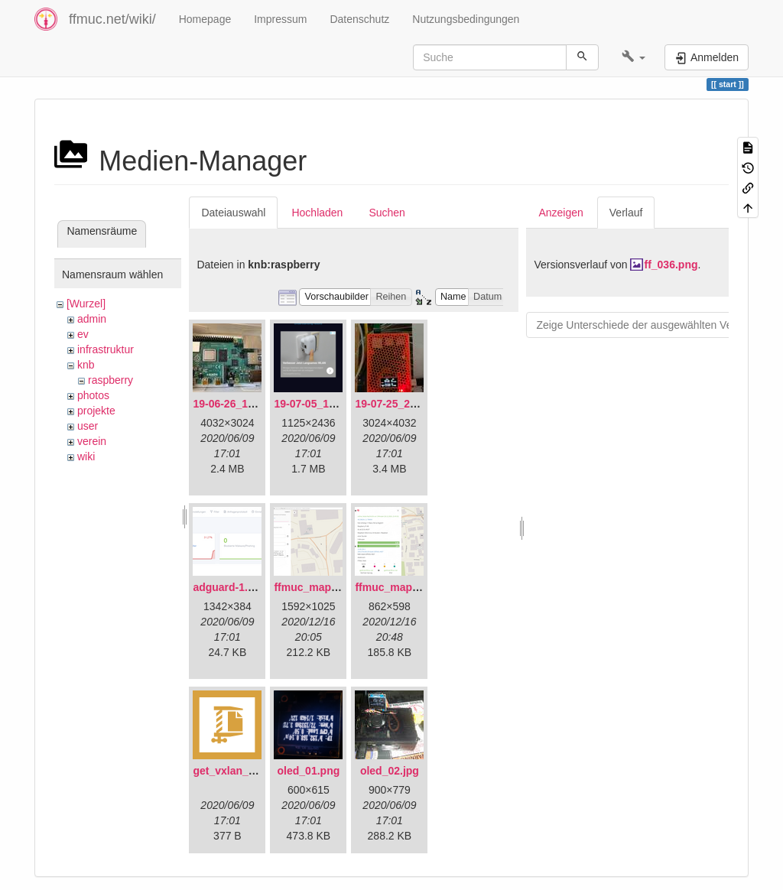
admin (91, 319)
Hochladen (317, 212)
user (87, 426)
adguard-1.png (230, 587)
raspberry (110, 380)
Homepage (205, 19)
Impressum (280, 19)
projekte (96, 410)
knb (86, 365)
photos (93, 395)
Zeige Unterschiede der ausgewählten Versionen (651, 325)
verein (91, 441)
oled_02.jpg (389, 771)
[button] (633, 57)
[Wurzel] (86, 303)
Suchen (386, 212)
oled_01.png (309, 771)
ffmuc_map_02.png (404, 587)
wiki (86, 456)
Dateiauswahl (233, 212)
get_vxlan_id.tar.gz (240, 771)
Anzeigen (560, 212)
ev (83, 334)
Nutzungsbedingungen (465, 19)
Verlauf (626, 212)
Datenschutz (359, 19)
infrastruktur (105, 349)
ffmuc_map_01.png (323, 587)
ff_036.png (670, 264)
